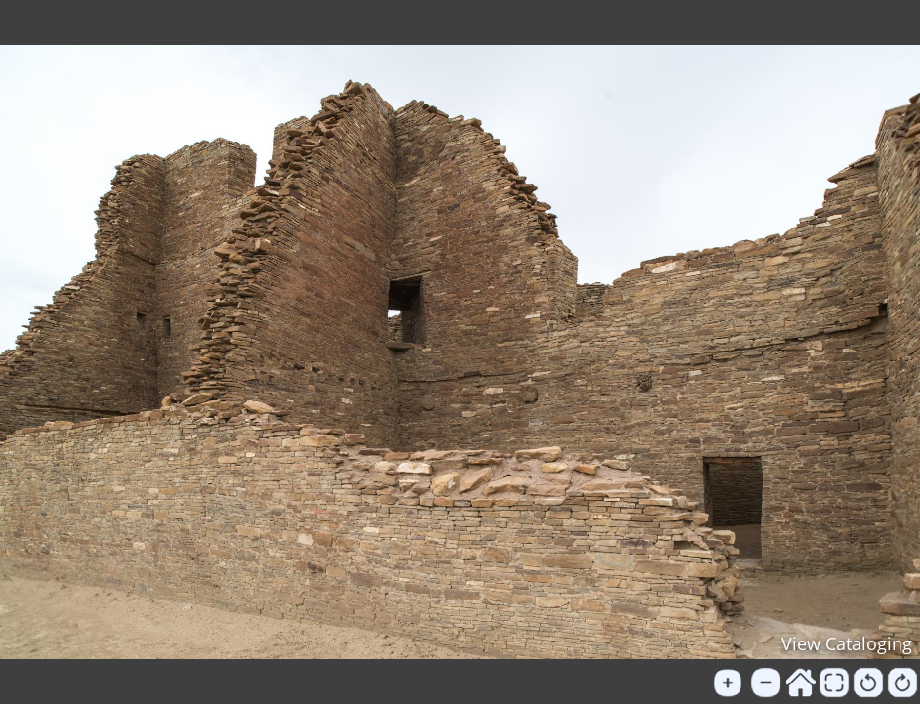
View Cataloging (846, 643)
